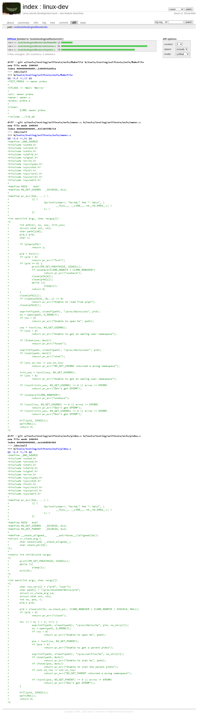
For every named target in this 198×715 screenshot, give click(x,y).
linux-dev (55, 6)
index (30, 6)
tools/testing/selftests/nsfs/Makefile (37, 42)
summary (23, 22)
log (44, 22)
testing (28, 27)
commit (63, 22)
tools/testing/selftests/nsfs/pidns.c (36, 49)
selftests (37, 27)
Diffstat (11, 39)
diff (74, 22)
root (16, 27)
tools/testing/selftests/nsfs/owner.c (37, 46)
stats (83, 22)
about (10, 22)
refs (36, 22)
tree (52, 22)
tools (21, 27)
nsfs (45, 27)
